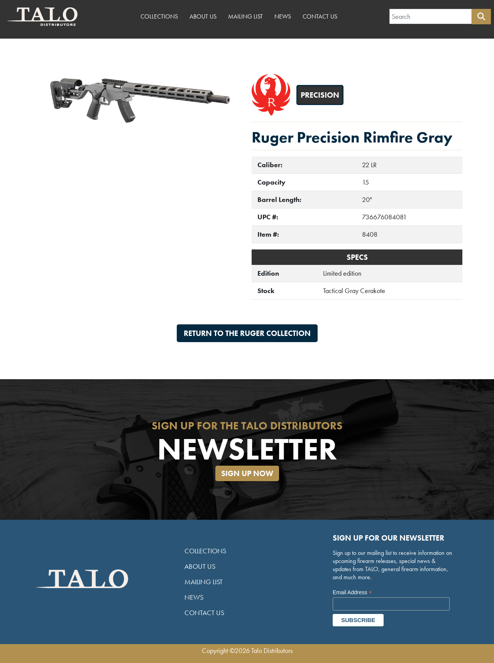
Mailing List (245, 16)
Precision (320, 95)
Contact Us (320, 16)
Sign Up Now (247, 473)
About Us (203, 16)
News (282, 16)
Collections (159, 16)
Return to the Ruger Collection (247, 333)
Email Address (352, 592)
